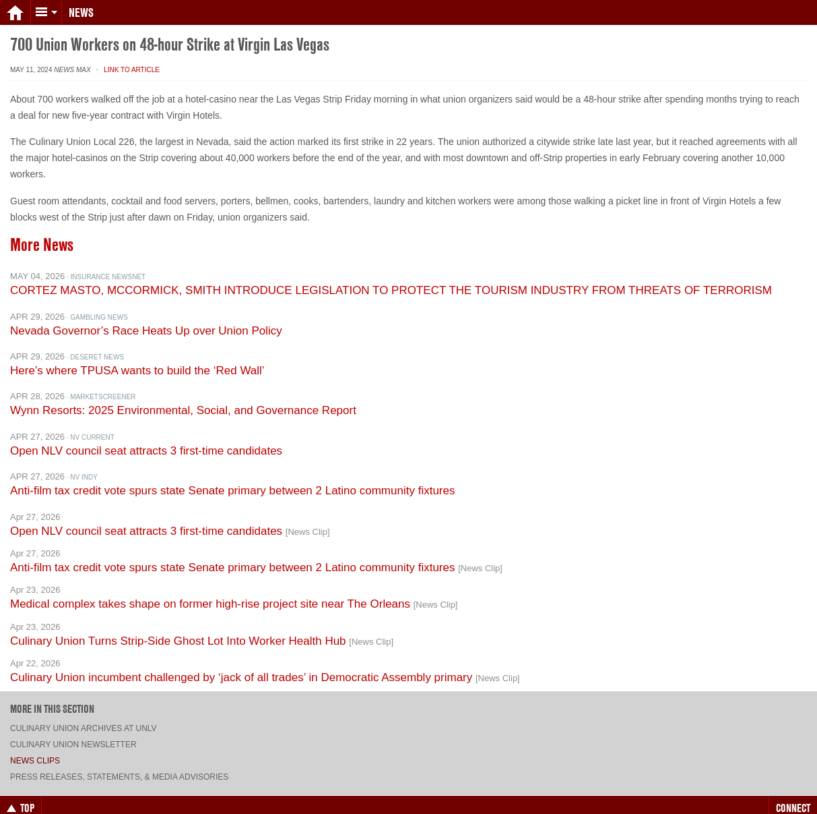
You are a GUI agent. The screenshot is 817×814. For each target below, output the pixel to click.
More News (41, 234)
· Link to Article (125, 59)
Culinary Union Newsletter (73, 733)
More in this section (52, 698)
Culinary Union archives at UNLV (83, 717)
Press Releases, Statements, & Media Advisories (119, 766)
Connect (793, 797)
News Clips (35, 750)
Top (20, 797)
